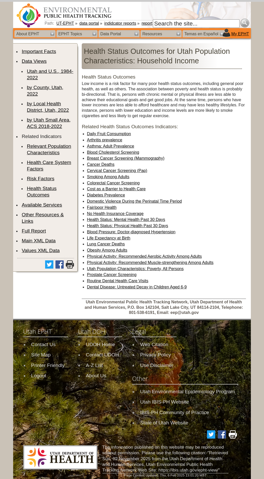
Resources (152, 34)
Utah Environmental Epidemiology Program (187, 391)
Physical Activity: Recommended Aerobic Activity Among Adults (144, 256)
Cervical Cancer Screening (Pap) (117, 170)
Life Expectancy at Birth (108, 238)
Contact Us (43, 344)
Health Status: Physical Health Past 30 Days (127, 226)
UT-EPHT (65, 23)
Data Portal (110, 34)
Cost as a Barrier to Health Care (116, 189)
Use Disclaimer (156, 365)
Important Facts (39, 51)
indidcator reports (120, 23)
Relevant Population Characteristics (49, 149)
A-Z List (94, 365)
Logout (38, 375)
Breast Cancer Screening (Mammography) (125, 158)
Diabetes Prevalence (106, 195)
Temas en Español (201, 34)
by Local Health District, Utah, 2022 (48, 107)
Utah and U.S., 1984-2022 (50, 74)
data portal (89, 23)
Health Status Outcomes (41, 192)
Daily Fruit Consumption (109, 134)
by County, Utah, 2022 (45, 91)
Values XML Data (41, 250)
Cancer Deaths (100, 164)
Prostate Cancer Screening (111, 274)
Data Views (34, 61)
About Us (96, 375)
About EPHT (27, 34)
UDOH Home (100, 344)
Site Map (41, 354)
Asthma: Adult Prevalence (110, 146)
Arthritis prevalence (104, 140)
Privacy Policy (155, 354)
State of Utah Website (164, 422)
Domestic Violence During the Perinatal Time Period (134, 201)
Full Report (34, 231)
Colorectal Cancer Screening (113, 183)
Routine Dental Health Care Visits (117, 281)
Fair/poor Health (102, 207)
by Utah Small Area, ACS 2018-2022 (49, 123)
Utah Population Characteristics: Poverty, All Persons (135, 269)
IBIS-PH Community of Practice (174, 412)
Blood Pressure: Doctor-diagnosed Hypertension (131, 232)
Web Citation (154, 344)
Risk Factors (40, 178)
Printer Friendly (48, 365)
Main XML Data (39, 240)
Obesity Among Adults (107, 250)
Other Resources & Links (43, 218)
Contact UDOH (102, 354)
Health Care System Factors (49, 166)
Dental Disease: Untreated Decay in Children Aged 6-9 (137, 287)
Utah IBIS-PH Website (164, 402)
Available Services (42, 205)
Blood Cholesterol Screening (113, 152)
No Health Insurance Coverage (115, 213)
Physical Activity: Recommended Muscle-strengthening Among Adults (150, 262)
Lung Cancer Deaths (106, 244)
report (147, 23)
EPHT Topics (70, 34)
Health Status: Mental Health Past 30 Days (126, 219)
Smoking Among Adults (108, 177)
